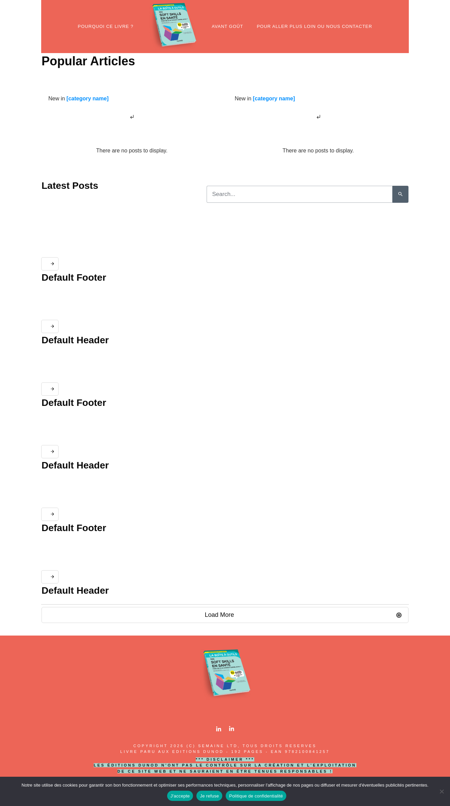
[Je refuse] (441, 791)
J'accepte (180, 796)
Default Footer (74, 277)
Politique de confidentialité (256, 796)
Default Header (75, 340)
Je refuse (209, 796)
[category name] (87, 98)
